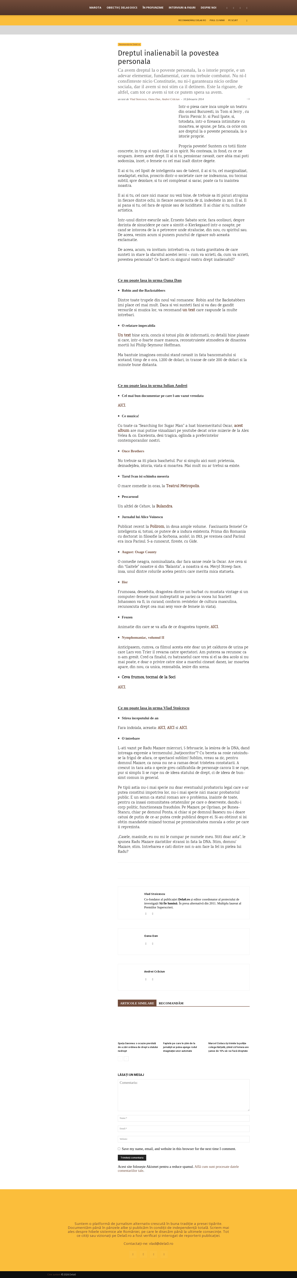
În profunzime (153, 7)
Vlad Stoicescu (154, 894)
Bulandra (164, 507)
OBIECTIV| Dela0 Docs (122, 7)
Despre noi (208, 7)
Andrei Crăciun (170, 99)
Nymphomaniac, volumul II (143, 637)
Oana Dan (151, 936)
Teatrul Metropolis (182, 486)
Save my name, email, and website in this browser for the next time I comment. (179, 1149)
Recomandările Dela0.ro (192, 20)
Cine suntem (54, 1274)
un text (188, 310)
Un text (124, 336)
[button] (247, 20)
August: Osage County (139, 552)
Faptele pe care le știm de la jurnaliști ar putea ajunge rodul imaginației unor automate (180, 1047)
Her (125, 582)
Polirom (157, 527)
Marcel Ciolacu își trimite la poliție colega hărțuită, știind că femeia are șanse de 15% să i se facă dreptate (228, 1047)
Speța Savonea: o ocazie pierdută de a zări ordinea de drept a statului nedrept (138, 1047)
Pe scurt (233, 20)
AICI (121, 406)
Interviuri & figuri (182, 7)
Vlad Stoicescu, (138, 99)
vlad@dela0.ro (161, 1243)
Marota (95, 7)
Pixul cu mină (217, 20)
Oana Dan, (154, 99)
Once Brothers (133, 451)
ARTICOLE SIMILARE (137, 1003)
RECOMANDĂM (171, 1003)
